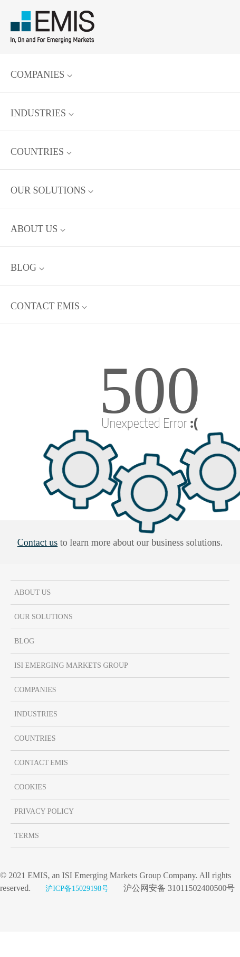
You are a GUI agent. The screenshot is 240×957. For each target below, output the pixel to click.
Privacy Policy (44, 811)
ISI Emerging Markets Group (71, 665)
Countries (41, 151)
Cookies (30, 787)
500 (149, 390)
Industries (42, 113)
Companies (41, 74)
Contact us (37, 542)
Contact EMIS (49, 306)
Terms (26, 836)
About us (38, 229)
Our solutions (52, 190)
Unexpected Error (149, 422)
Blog (27, 267)
